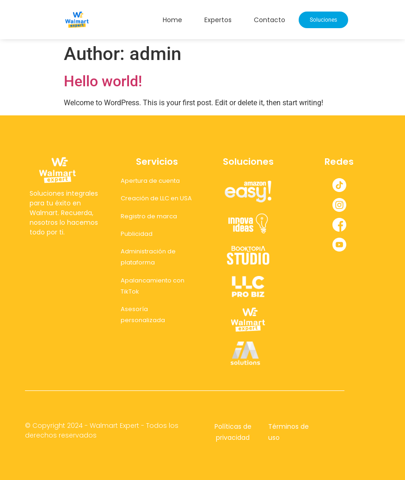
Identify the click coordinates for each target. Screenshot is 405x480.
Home (172, 19)
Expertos (218, 19)
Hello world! (103, 81)
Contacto (269, 19)
